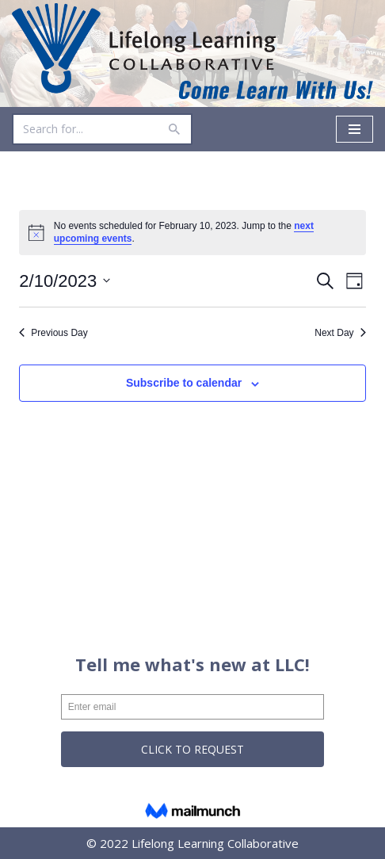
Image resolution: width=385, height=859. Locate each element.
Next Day (339, 332)
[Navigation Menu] (354, 129)
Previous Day (53, 332)
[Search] (84, 129)
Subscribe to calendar (184, 382)
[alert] (192, 232)
